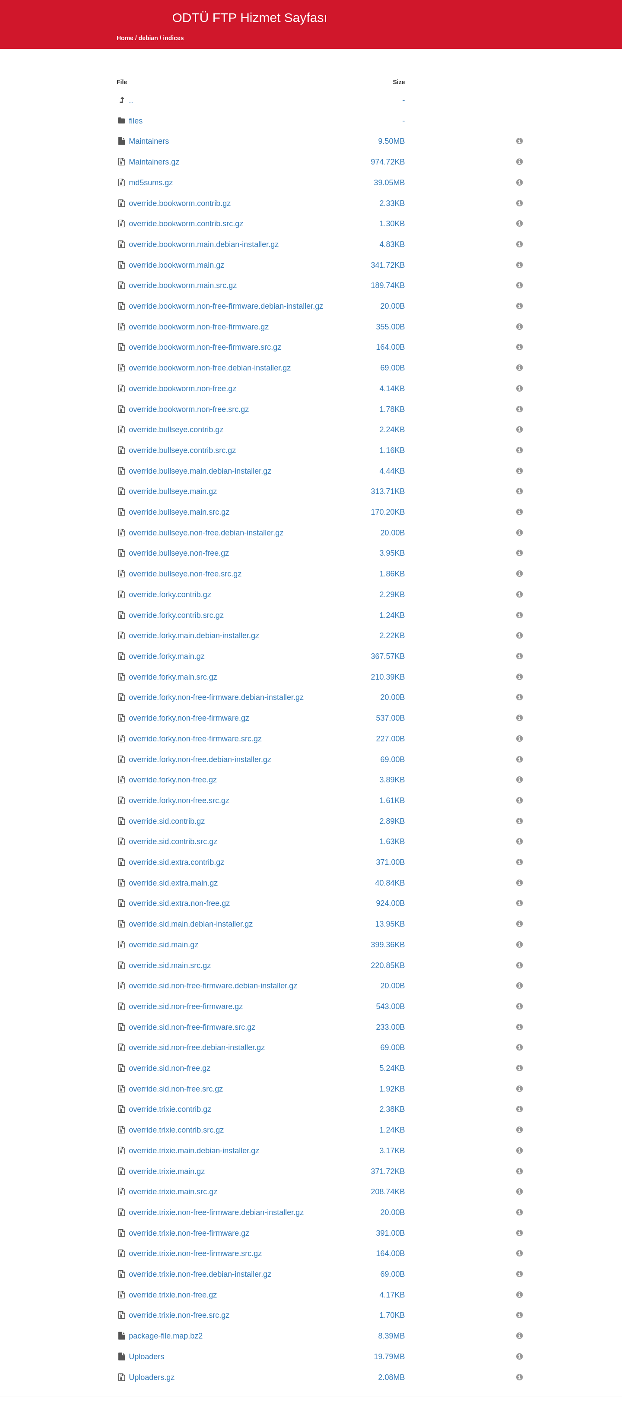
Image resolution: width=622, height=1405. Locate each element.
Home (125, 38)
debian (148, 38)
